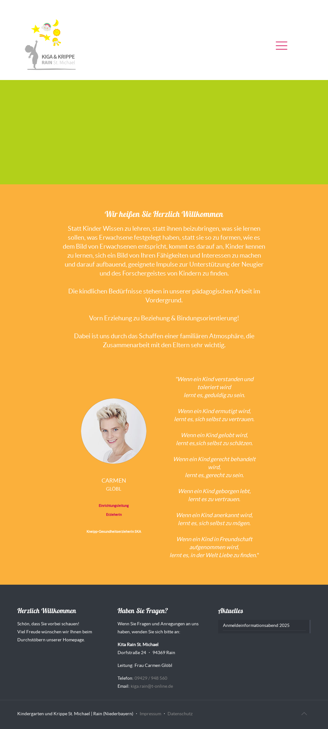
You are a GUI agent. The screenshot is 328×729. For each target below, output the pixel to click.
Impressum (150, 713)
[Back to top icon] (304, 713)
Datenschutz (180, 713)
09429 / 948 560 (151, 678)
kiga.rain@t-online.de (152, 686)
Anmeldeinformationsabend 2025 (256, 625)
